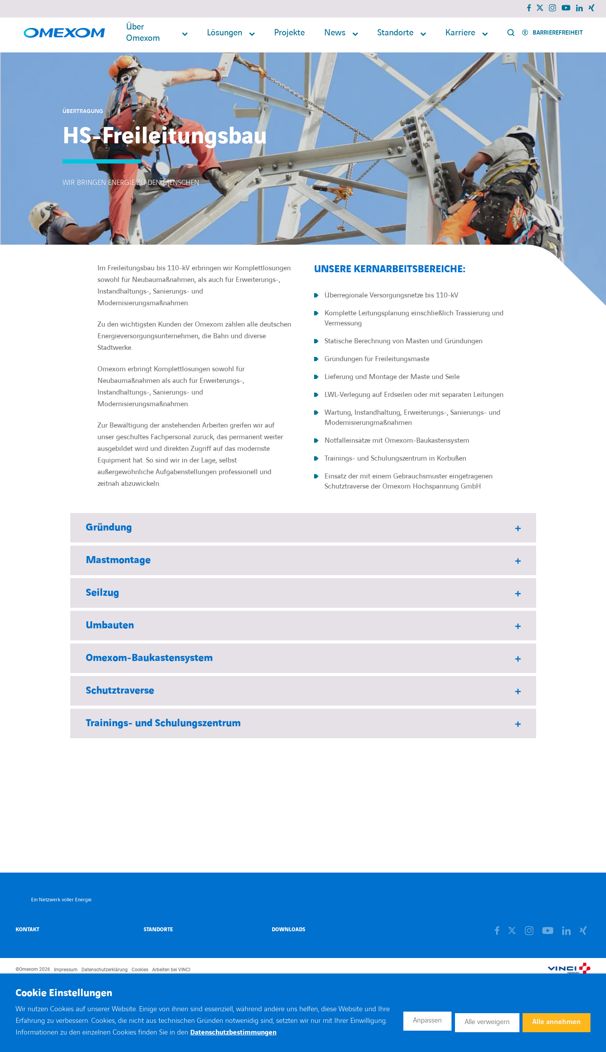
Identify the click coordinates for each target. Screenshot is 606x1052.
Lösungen (224, 35)
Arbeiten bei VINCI (171, 969)
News (335, 35)
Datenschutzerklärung (105, 969)
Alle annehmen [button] (554, 1020)
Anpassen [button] (406, 1020)
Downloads (288, 929)
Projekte (289, 35)
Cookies (140, 969)
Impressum (66, 969)
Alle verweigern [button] (475, 1020)
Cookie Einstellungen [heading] (64, 993)
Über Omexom (143, 35)
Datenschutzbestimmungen (291, 1032)
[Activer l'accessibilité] (552, 35)
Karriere (460, 35)
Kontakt (27, 929)
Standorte (395, 35)
